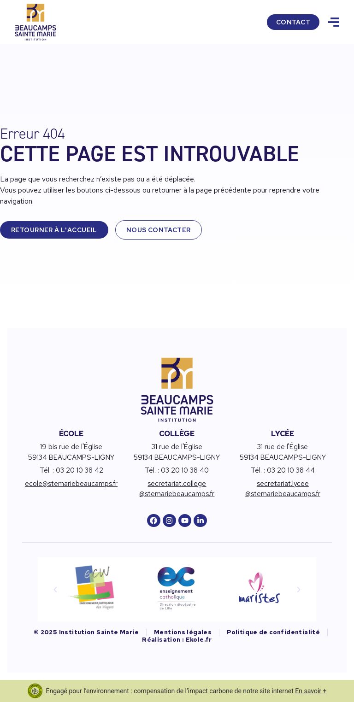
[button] (55, 589)
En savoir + (310, 691)
